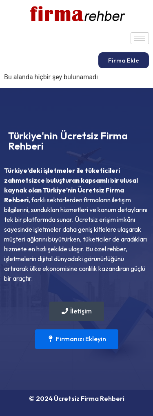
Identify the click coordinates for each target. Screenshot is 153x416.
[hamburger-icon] (140, 38)
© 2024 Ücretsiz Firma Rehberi (76, 398)
